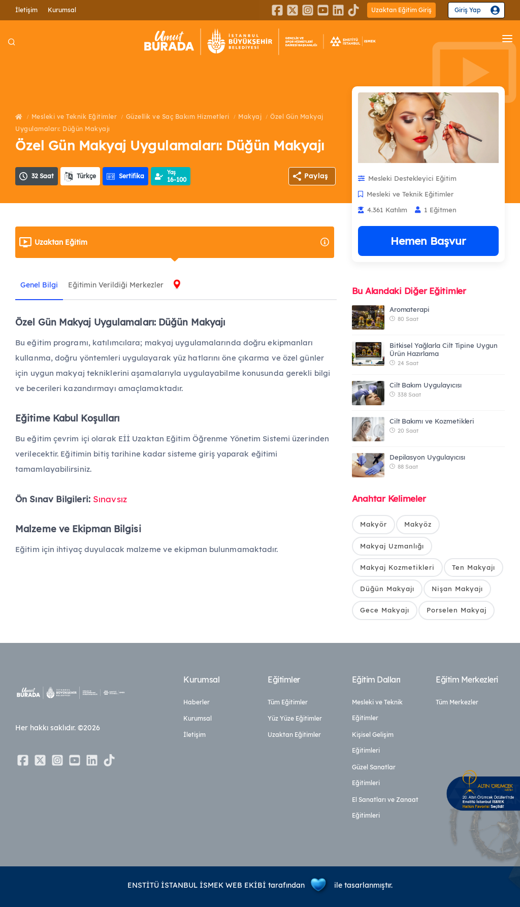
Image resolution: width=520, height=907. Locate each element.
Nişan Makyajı (457, 589)
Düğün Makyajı (387, 589)
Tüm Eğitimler (288, 702)
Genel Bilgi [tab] (39, 284)
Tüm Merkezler (457, 702)
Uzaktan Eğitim (182, 242)
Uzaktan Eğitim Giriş (401, 10)
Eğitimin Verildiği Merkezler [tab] (116, 284)
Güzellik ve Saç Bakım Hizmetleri (178, 116)
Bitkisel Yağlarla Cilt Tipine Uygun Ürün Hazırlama (443, 349)
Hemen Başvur (428, 240)
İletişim (26, 10)
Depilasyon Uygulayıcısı (427, 457)
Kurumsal (62, 10)
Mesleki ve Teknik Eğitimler (74, 116)
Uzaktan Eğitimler (294, 734)
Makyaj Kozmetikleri (397, 567)
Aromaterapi (409, 309)
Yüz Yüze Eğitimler (295, 718)
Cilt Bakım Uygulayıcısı (425, 385)
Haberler (196, 702)
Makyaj (250, 116)
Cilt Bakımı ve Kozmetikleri (432, 421)
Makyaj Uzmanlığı (392, 546)
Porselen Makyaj (456, 610)
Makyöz (418, 524)
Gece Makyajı (384, 610)
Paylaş (316, 176)
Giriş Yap (467, 10)
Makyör (373, 524)
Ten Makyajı (473, 567)
